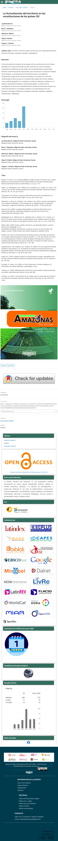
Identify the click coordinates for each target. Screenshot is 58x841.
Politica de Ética (24, 806)
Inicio (4, 7)
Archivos (10, 7)
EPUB (12, 365)
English (6, 443)
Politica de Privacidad (26, 808)
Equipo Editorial (22, 785)
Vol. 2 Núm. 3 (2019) (22, 7)
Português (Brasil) (10, 446)
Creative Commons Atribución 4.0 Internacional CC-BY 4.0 (28, 472)
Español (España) (9, 440)
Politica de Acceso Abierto (27, 803)
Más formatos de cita (8, 411)
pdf (4, 365)
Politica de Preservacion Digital (29, 799)
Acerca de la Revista (24, 783)
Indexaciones (21, 788)
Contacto (20, 790)
